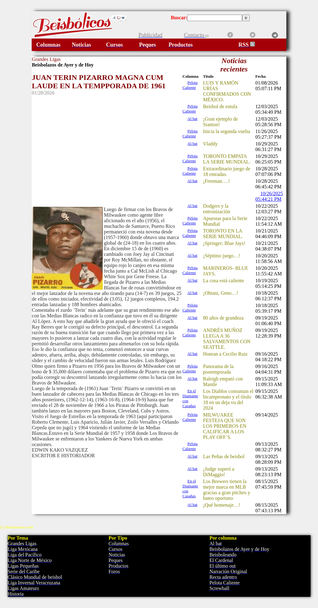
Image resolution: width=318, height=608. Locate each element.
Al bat (193, 118)
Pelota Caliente (190, 85)
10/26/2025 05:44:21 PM (269, 196)
